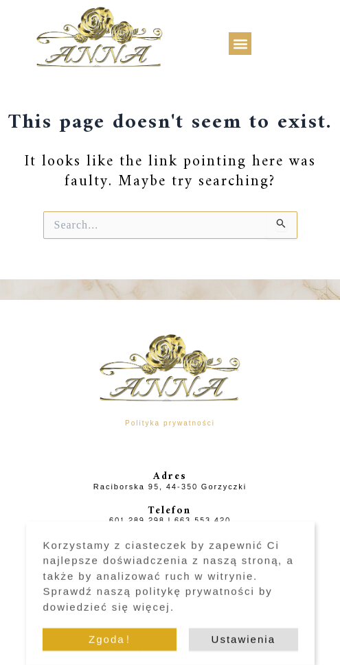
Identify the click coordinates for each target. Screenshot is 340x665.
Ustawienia (243, 644)
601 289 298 (137, 520)
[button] (240, 43)
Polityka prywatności (170, 423)
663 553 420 (202, 520)
